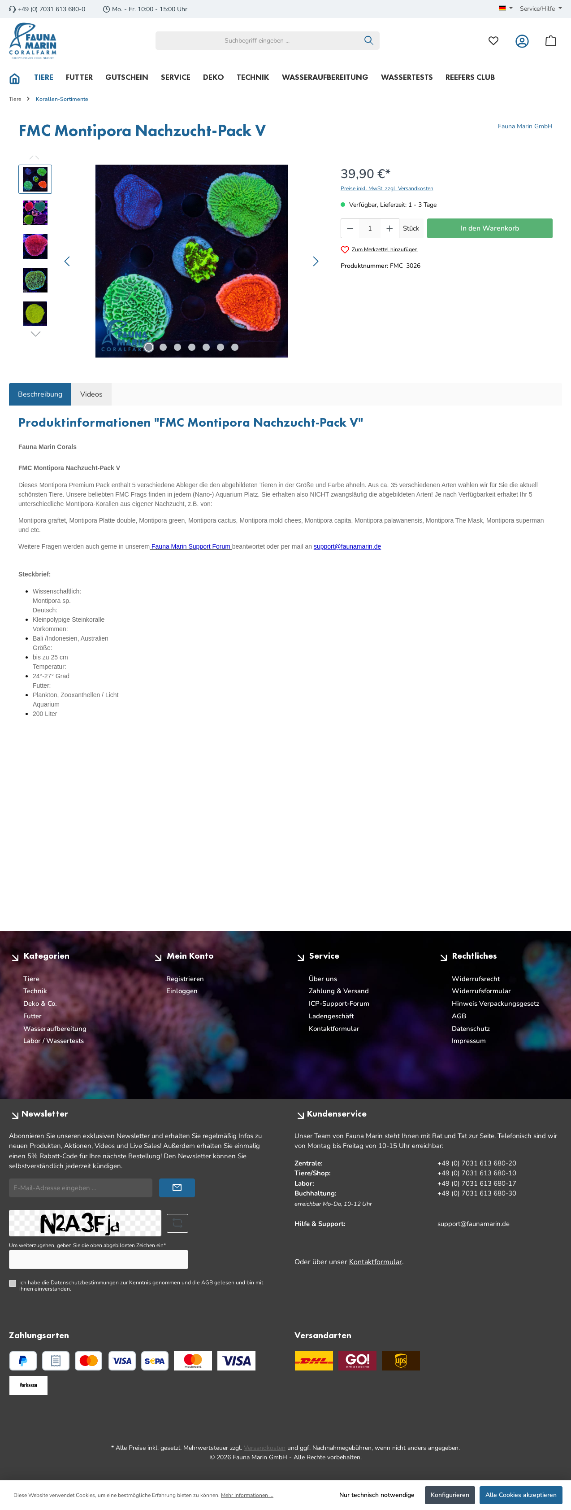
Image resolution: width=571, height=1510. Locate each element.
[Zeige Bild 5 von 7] (206, 347)
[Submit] (177, 1188)
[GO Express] (357, 1361)
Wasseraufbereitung (55, 1028)
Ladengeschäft (331, 1016)
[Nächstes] (315, 261)
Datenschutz (471, 1028)
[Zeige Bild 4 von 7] (191, 347)
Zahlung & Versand (339, 990)
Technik (35, 990)
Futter (32, 1016)
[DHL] (313, 1361)
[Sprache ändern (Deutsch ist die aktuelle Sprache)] (506, 9)
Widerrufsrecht (476, 978)
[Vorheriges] (67, 261)
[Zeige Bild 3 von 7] (177, 347)
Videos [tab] (91, 394)
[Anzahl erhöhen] (390, 228)
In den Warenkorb (490, 228)
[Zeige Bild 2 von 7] (163, 347)
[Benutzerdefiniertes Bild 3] (28, 1385)
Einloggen (182, 990)
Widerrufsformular (481, 990)
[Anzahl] (370, 228)
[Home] (18, 77)
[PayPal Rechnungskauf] (56, 1361)
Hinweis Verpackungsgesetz (495, 1003)
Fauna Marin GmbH (525, 126)
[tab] (40, 394)
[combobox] (257, 40)
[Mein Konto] (522, 40)
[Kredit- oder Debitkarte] (105, 1361)
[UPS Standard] (400, 1361)
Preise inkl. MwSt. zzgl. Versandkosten (387, 188)
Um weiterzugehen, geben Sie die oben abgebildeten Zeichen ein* (87, 1245)
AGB (459, 1016)
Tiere (31, 978)
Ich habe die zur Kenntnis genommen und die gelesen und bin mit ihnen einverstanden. (141, 1286)
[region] (170, 261)
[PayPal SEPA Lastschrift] (155, 1361)
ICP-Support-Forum (339, 1003)
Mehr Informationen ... (247, 1495)
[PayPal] (23, 1361)
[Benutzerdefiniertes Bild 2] (236, 1361)
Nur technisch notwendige (377, 1495)
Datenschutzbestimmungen (85, 1282)
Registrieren (185, 978)
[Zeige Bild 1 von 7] (148, 347)
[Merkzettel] (493, 40)
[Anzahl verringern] (350, 228)
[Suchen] (369, 40)
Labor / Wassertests (53, 1040)
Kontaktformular (334, 1028)
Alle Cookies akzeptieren (521, 1495)
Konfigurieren (450, 1495)
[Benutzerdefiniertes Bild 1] (192, 1361)
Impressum (469, 1040)
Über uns (323, 978)
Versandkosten (265, 1448)
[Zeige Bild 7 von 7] (234, 347)
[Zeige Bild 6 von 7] (220, 347)
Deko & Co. (40, 1003)
